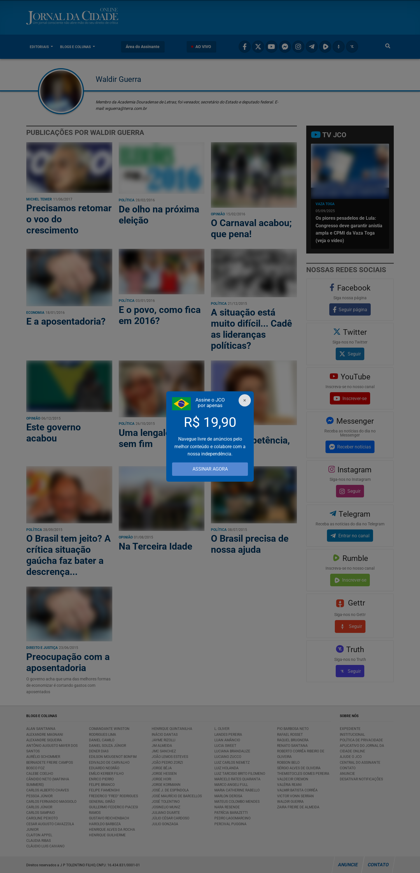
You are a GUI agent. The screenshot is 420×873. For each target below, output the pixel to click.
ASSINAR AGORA (210, 469)
